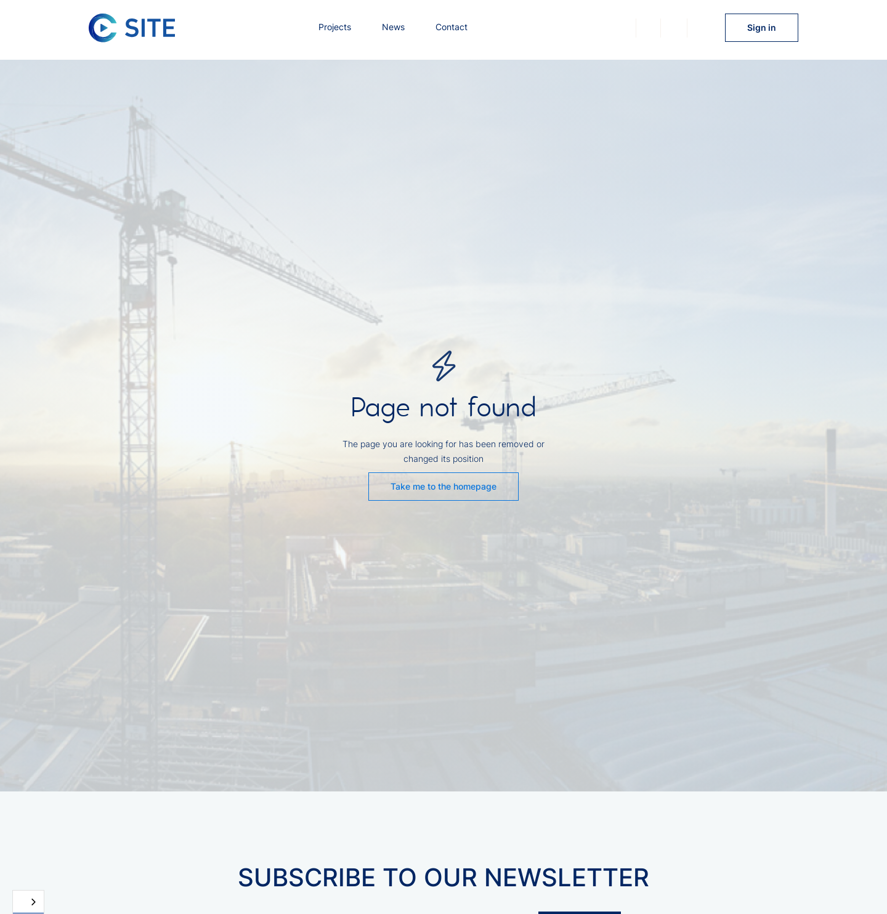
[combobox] (28, 902)
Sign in (761, 27)
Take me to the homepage (443, 486)
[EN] (28, 902)
